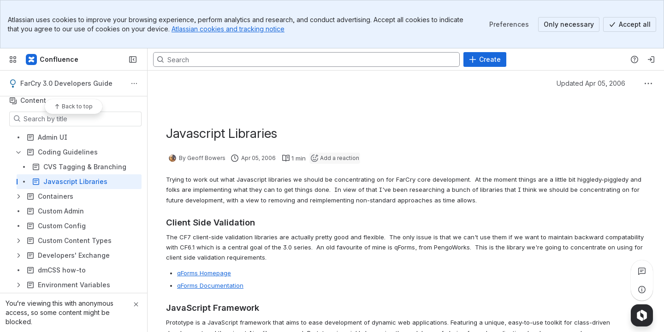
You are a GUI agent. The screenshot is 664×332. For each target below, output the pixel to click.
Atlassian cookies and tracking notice (228, 29)
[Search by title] (81, 119)
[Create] (484, 59)
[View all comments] (641, 271)
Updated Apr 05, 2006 (591, 83)
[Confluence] (52, 59)
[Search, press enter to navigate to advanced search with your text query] (306, 59)
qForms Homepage (204, 273)
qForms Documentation (210, 285)
